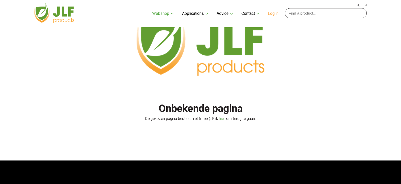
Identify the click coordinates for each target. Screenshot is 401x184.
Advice (225, 13)
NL (358, 5)
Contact (250, 13)
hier (222, 118)
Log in (273, 13)
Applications (195, 13)
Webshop (162, 13)
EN (365, 5)
